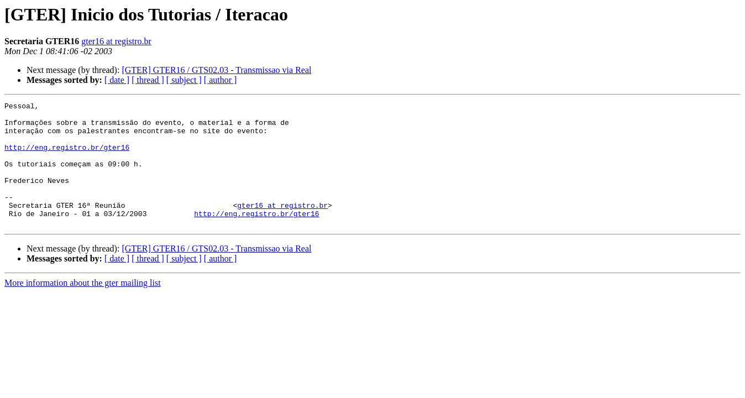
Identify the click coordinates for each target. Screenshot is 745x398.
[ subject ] (184, 80)
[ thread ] (148, 80)
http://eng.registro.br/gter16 (66, 157)
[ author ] (220, 80)
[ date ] (116, 80)
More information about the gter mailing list (82, 307)
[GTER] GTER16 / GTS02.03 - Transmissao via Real (216, 70)
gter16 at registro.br (116, 41)
